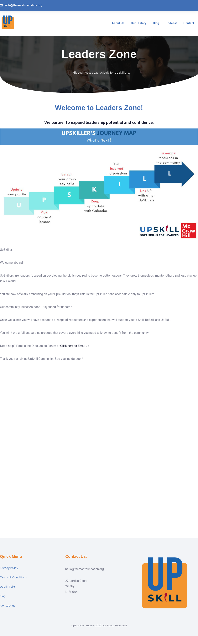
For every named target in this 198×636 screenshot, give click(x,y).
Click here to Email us (74, 346)
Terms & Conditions (13, 577)
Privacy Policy (9, 568)
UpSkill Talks (8, 587)
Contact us (7, 605)
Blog (3, 596)
